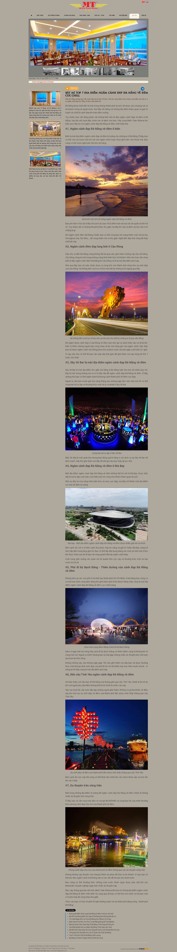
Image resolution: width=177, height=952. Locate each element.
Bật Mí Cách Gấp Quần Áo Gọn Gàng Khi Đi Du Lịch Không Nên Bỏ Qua (94, 930)
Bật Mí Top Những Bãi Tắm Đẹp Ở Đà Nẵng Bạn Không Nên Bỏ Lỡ (92, 916)
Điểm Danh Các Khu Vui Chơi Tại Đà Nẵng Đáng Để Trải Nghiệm (91, 922)
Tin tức (74, 88)
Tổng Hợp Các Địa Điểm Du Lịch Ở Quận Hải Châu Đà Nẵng (90, 932)
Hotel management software (43, 82)
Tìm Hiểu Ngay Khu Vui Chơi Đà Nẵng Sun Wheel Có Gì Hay (90, 919)
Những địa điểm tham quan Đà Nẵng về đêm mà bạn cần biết (91, 914)
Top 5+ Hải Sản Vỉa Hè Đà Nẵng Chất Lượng (85, 935)
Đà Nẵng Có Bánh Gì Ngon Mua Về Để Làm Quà (86, 938)
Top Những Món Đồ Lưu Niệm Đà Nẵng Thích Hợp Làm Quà (90, 927)
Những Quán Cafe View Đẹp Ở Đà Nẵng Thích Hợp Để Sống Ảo (91, 924)
